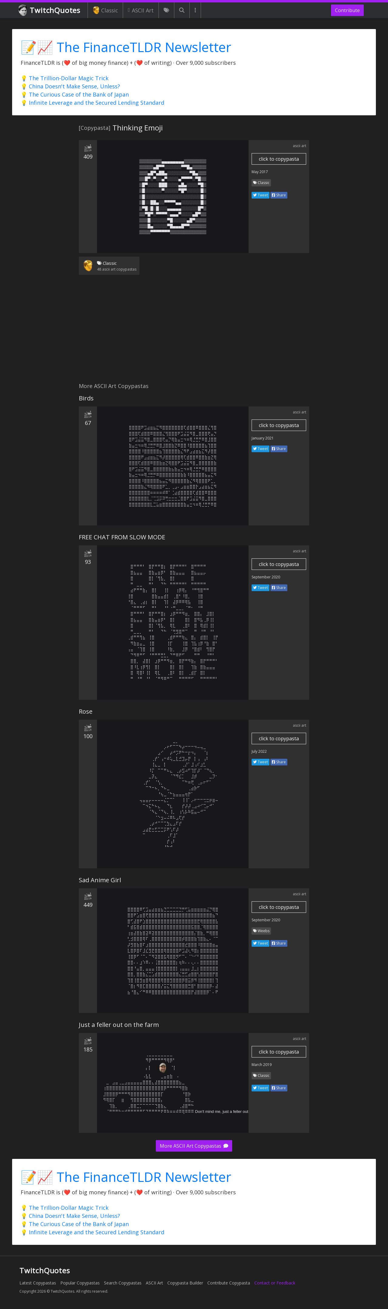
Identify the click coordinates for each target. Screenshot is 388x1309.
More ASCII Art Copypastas (194, 1146)
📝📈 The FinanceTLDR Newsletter (126, 47)
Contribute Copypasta (228, 1283)
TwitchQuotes (49, 10)
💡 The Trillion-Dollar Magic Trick (65, 78)
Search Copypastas (123, 1283)
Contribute (347, 10)
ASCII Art (141, 10)
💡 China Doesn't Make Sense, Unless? (70, 86)
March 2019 (262, 1064)
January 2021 (263, 438)
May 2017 (260, 171)
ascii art (299, 145)
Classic (105, 10)
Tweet (260, 195)
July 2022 (259, 751)
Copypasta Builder (185, 1283)
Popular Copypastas (80, 1283)
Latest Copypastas (37, 1283)
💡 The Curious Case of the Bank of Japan (75, 94)
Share (279, 195)
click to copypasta (279, 159)
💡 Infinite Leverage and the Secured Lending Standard (92, 102)
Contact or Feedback (274, 1283)
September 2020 (266, 577)
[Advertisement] (194, 332)
